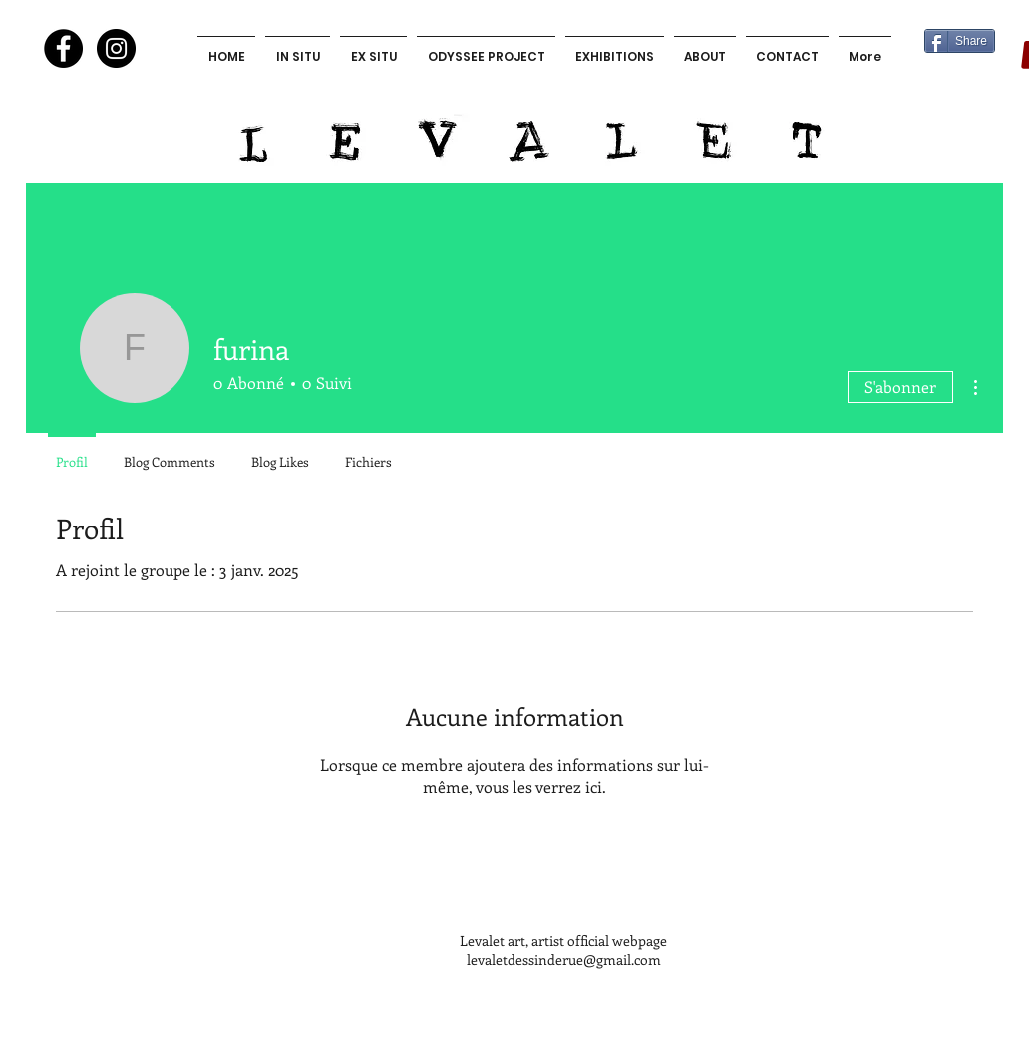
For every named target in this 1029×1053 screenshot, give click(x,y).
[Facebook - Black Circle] (63, 48)
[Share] (959, 41)
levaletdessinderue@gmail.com (564, 959)
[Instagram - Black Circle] (116, 48)
